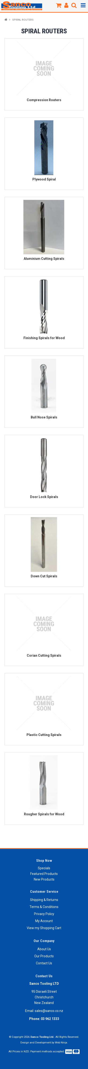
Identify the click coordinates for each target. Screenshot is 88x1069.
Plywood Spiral (44, 179)
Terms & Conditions (44, 907)
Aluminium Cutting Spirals (44, 259)
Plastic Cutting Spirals (44, 735)
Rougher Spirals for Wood (44, 814)
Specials (44, 868)
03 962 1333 (50, 1019)
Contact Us (44, 963)
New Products (44, 879)
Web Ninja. (61, 1042)
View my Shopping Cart (44, 928)
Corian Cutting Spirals (44, 655)
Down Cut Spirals (44, 576)
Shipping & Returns (44, 900)
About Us (44, 949)
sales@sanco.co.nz (49, 1011)
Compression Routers (44, 100)
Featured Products (44, 874)
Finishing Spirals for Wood (44, 338)
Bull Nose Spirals (44, 417)
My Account (44, 921)
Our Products (44, 956)
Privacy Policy (44, 914)
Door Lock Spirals (44, 497)
